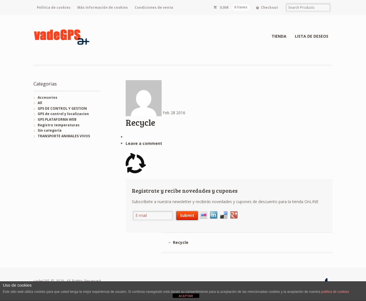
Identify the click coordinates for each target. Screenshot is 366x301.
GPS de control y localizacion (63, 113)
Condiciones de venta (154, 7)
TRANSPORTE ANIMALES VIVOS (64, 136)
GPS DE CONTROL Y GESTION (62, 108)
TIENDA (279, 36)
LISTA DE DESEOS (311, 36)
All (40, 102)
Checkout (269, 7)
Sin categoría (50, 130)
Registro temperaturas (59, 125)
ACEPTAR (186, 296)
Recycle (178, 242)
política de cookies (335, 292)
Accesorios (47, 97)
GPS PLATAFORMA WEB (57, 119)
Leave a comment (144, 143)
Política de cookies (54, 7)
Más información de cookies (102, 7)
